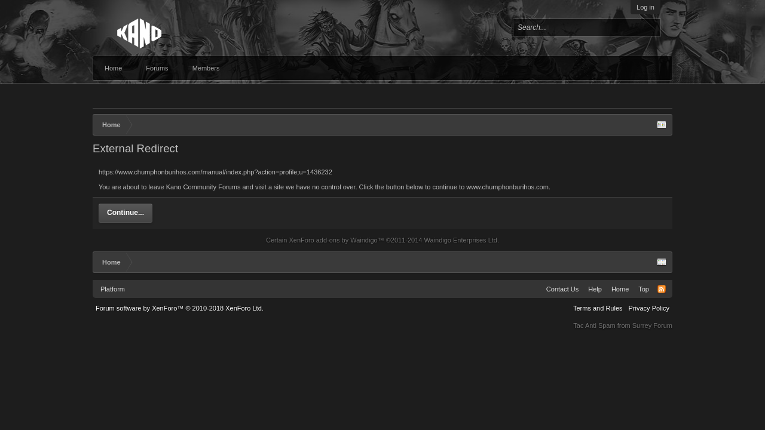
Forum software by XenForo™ (180, 308)
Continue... (125, 212)
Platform (112, 289)
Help (595, 289)
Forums (157, 68)
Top (643, 289)
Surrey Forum (652, 325)
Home (113, 68)
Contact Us (562, 289)
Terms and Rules (598, 308)
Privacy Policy (649, 308)
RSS (661, 289)
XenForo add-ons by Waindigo (333, 240)
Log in (645, 7)
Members (206, 68)
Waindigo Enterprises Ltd (460, 240)
